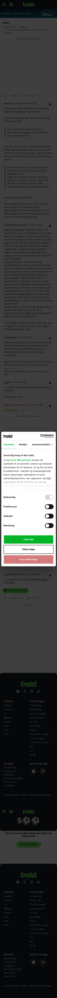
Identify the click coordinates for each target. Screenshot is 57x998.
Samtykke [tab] (8, 444)
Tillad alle (28, 539)
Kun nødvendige (29, 559)
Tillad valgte (28, 549)
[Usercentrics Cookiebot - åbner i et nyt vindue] (41, 436)
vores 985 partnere (20, 460)
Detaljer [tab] (23, 444)
